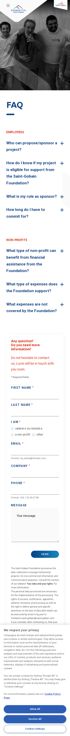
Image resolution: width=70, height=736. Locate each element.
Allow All (35, 709)
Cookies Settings (35, 728)
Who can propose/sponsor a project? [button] (31, 146)
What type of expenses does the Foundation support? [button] (31, 287)
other (39, 434)
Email (16, 443)
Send (45, 554)
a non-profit (22, 434)
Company (19, 466)
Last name (20, 405)
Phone (17, 483)
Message (19, 505)
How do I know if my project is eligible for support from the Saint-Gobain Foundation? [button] (31, 173)
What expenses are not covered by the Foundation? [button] (31, 307)
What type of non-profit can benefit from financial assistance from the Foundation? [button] (31, 260)
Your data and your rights (40, 583)
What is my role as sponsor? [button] (31, 196)
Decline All (35, 719)
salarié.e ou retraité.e (28, 428)
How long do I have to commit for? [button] (25, 213)
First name (21, 387)
